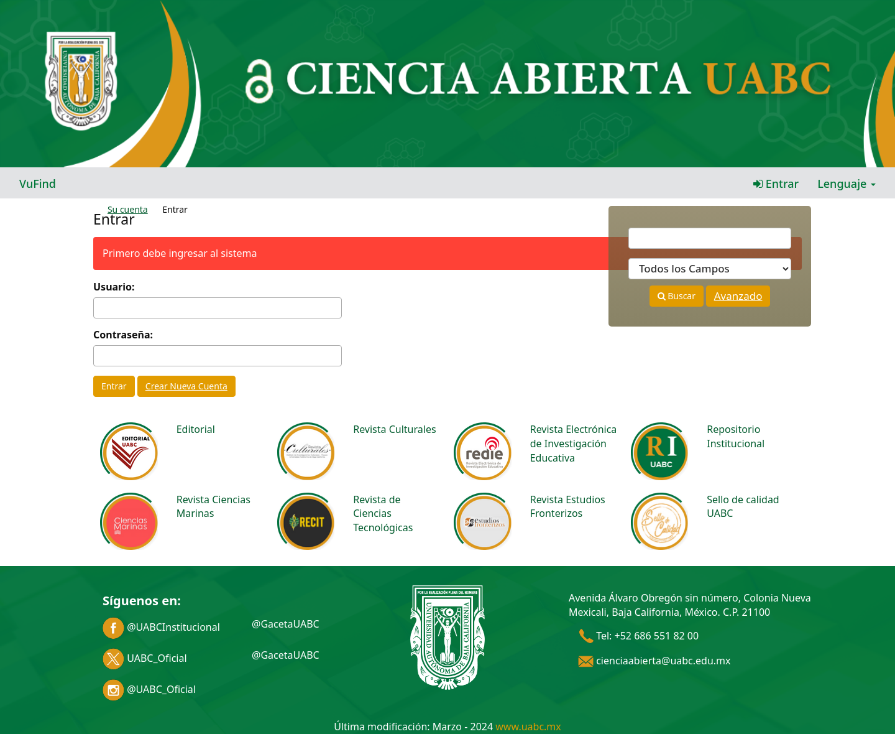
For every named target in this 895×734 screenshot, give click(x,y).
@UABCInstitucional (161, 627)
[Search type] (709, 268)
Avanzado (738, 296)
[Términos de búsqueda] (709, 238)
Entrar (776, 183)
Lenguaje (846, 183)
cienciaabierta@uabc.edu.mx (654, 660)
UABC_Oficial (145, 658)
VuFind (37, 183)
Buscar (676, 296)
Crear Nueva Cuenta (186, 386)
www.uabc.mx (528, 726)
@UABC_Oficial (149, 689)
